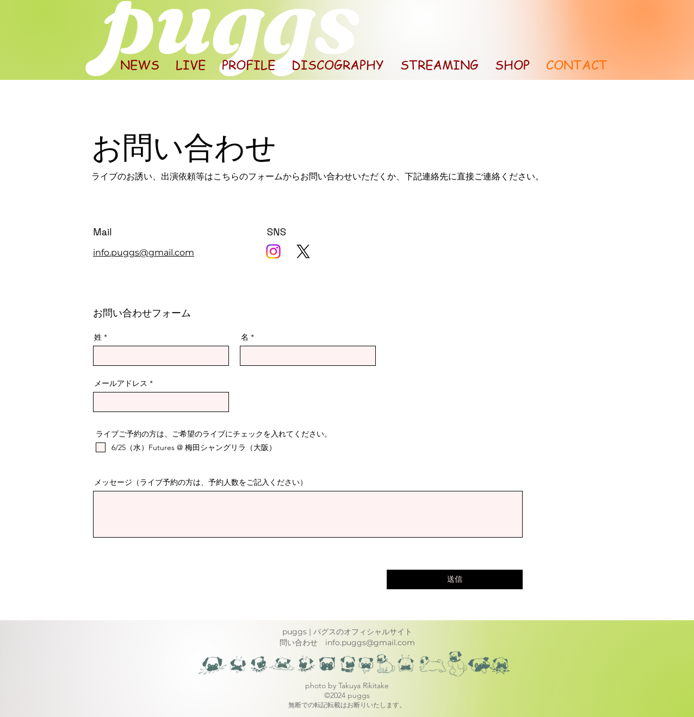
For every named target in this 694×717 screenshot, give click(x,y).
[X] (303, 251)
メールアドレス (120, 383)
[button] (439, 65)
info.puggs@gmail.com (370, 642)
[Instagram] (273, 251)
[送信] (455, 579)
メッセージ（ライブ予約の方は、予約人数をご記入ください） (200, 482)
